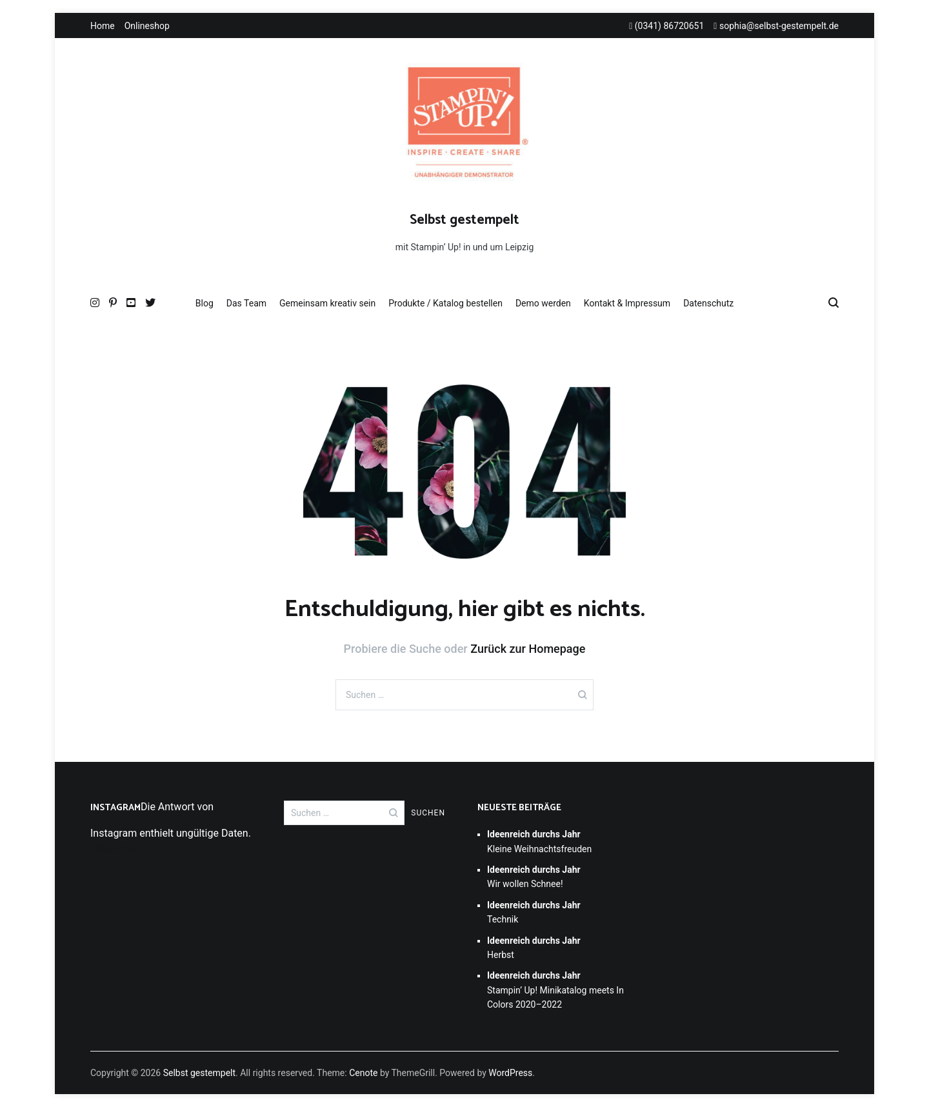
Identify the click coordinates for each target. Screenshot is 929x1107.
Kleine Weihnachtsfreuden (539, 841)
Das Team (246, 303)
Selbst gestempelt (464, 220)
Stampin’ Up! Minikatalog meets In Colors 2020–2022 (555, 990)
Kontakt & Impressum (627, 303)
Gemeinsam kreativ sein (327, 303)
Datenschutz (708, 303)
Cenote (363, 1073)
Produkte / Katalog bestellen (445, 303)
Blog (204, 303)
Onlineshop (147, 26)
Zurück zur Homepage (527, 648)
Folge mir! (113, 848)
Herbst (534, 947)
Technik (534, 912)
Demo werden (543, 303)
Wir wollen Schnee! (534, 876)
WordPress (510, 1073)
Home (102, 26)
